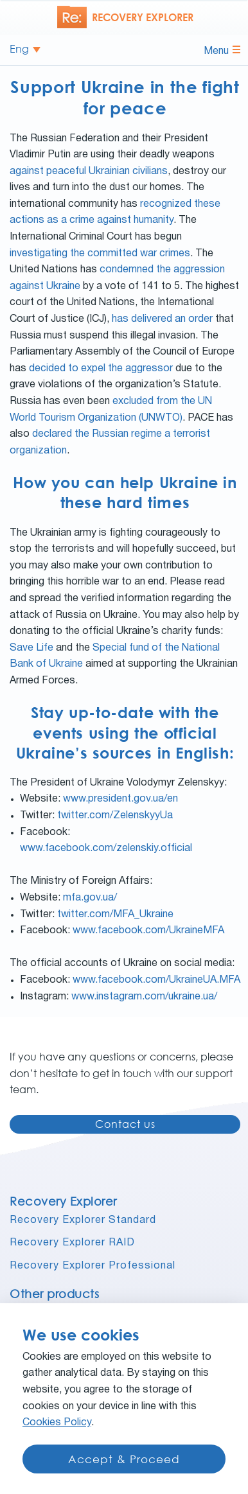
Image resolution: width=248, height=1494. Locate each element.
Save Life (31, 648)
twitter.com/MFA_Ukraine (115, 914)
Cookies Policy (56, 1422)
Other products (54, 1294)
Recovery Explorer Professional (92, 1265)
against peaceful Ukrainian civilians (89, 171)
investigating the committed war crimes (100, 253)
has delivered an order (162, 319)
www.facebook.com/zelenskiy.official (106, 848)
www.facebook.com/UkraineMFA (148, 930)
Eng (19, 49)
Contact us (125, 1124)
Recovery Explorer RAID (72, 1242)
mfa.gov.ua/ (90, 897)
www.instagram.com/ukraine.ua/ (144, 996)
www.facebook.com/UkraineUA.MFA (156, 980)
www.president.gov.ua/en (120, 799)
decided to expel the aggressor (101, 368)
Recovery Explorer (63, 1201)
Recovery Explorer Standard (83, 1220)
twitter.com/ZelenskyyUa (115, 815)
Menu (222, 50)
